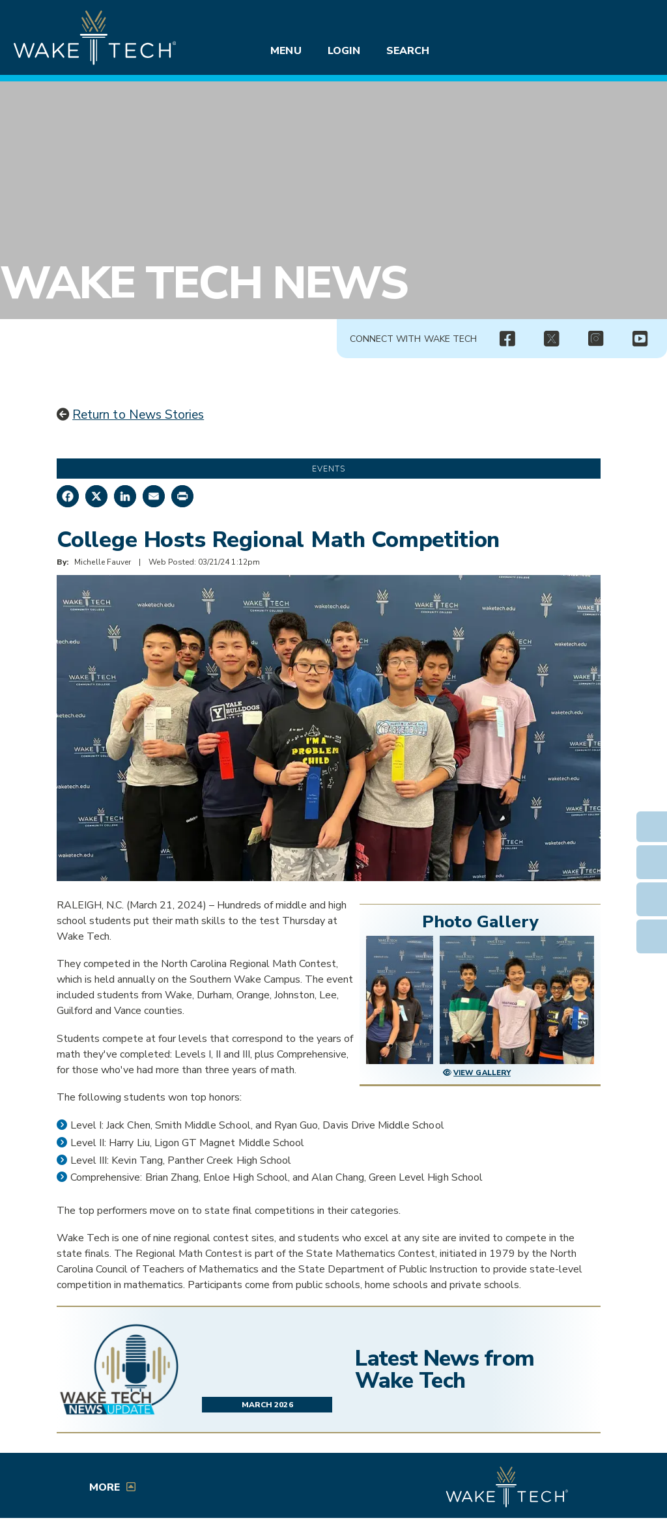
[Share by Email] (154, 496)
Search (407, 51)
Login (344, 51)
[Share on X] (96, 496)
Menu (285, 51)
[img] (506, 339)
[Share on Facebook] (68, 496)
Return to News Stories (138, 414)
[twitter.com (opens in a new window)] (551, 339)
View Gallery (482, 1073)
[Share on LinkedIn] (125, 496)
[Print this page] (182, 496)
